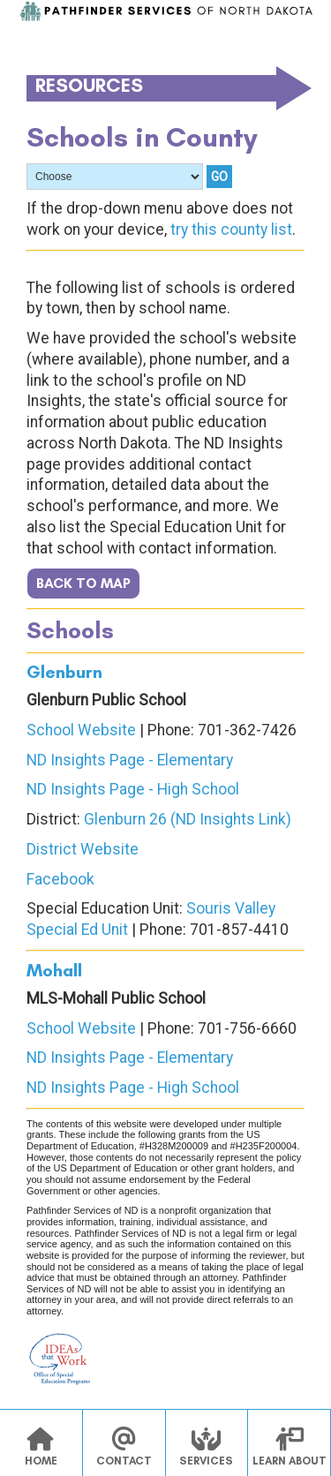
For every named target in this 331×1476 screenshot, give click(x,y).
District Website (82, 849)
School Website (81, 730)
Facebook (60, 879)
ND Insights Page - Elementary (129, 760)
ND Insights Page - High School (132, 789)
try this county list (231, 229)
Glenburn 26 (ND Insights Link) (187, 819)
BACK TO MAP (83, 583)
